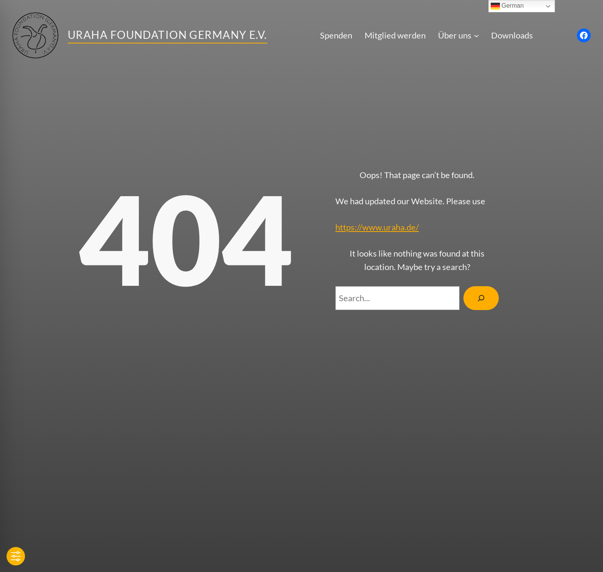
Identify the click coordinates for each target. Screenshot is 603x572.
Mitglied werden (395, 35)
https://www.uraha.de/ (377, 227)
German (507, 6)
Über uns (454, 35)
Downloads (512, 35)
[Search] (481, 298)
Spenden (336, 35)
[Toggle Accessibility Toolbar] (16, 556)
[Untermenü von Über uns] (476, 35)
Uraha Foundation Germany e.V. (167, 34)
